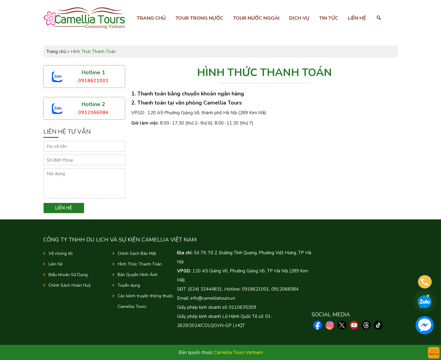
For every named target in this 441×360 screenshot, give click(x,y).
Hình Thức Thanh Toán (140, 264)
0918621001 (93, 81)
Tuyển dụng (129, 285)
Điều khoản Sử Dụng (68, 275)
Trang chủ (151, 18)
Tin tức (328, 18)
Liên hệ (357, 18)
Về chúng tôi (60, 253)
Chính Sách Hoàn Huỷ (69, 285)
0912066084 (93, 112)
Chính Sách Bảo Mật (137, 253)
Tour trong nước (199, 18)
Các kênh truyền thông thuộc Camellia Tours (145, 301)
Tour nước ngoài (256, 18)
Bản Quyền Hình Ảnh (138, 275)
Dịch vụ (299, 18)
